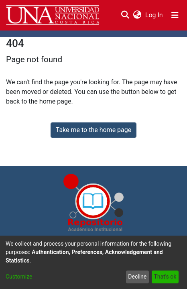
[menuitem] (137, 15)
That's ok (165, 276)
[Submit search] (125, 15)
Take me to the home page (94, 130)
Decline (137, 276)
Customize (19, 276)
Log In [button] (154, 15)
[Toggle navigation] (175, 15)
